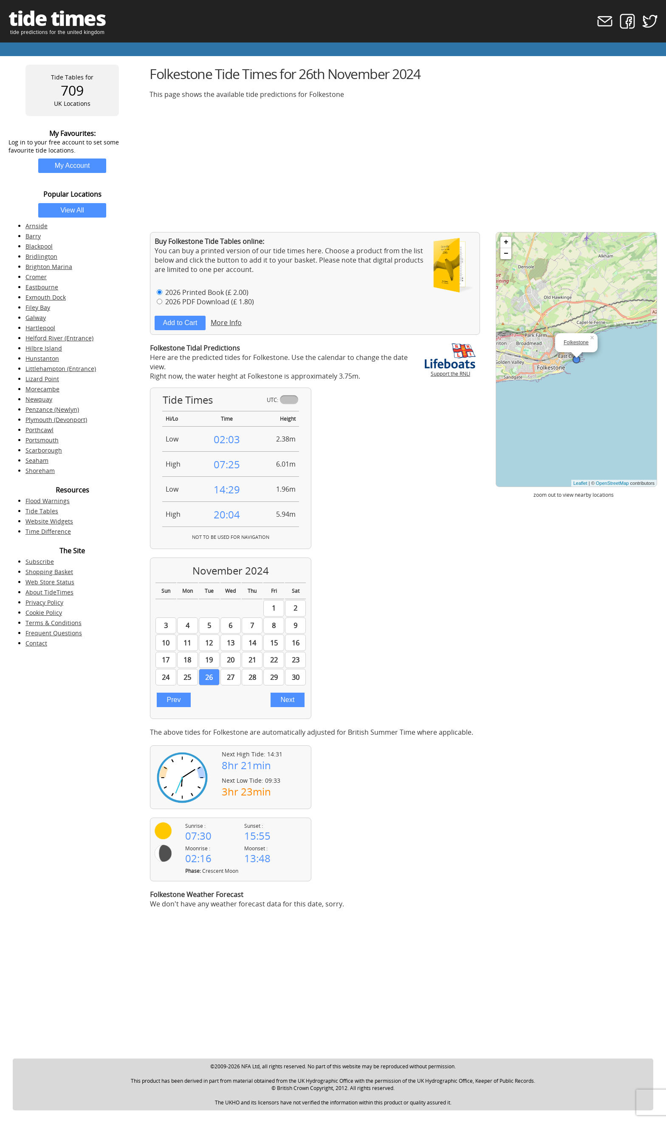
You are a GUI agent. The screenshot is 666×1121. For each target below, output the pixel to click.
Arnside (36, 226)
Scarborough (43, 450)
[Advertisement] (404, 165)
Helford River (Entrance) (59, 338)
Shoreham (40, 471)
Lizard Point (42, 379)
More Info (226, 322)
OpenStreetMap (612, 483)
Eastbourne (41, 287)
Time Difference (48, 531)
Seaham (36, 460)
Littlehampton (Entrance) (60, 369)
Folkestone (576, 342)
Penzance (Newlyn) (52, 409)
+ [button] (506, 242)
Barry (33, 236)
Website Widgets (49, 521)
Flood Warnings (47, 501)
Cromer (36, 277)
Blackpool (39, 246)
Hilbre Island (43, 348)
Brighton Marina (48, 267)
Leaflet (580, 483)
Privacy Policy (44, 602)
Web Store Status (49, 582)
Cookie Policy (43, 613)
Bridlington (41, 256)
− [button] (506, 254)
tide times (56, 18)
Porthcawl (39, 430)
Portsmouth (42, 440)
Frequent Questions (53, 633)
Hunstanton (42, 358)
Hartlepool (40, 328)
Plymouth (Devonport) (56, 420)
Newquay (38, 399)
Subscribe (39, 562)
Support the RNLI (450, 370)
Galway (35, 318)
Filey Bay (37, 307)
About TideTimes (49, 592)
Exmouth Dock (45, 297)
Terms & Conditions (53, 623)
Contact (36, 643)
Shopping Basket (49, 572)
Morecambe (42, 389)
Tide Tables (41, 511)
